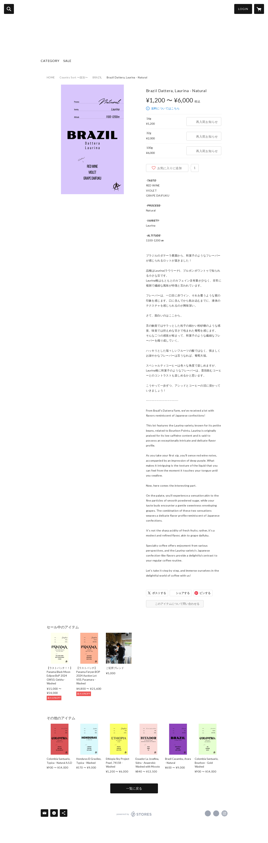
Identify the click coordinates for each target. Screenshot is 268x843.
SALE (67, 61)
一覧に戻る (134, 788)
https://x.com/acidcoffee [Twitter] (216, 813)
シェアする (183, 593)
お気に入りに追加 (169, 168)
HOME (51, 77)
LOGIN (243, 9)
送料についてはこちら (165, 108)
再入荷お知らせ (207, 121)
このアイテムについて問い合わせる (177, 603)
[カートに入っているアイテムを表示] (259, 9)
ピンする (205, 593)
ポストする (159, 593)
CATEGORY (50, 61)
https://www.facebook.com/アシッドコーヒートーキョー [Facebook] (208, 813)
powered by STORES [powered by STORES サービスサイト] (134, 814)
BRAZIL (97, 77)
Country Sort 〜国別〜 (74, 77)
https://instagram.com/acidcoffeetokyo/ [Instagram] (224, 813)
